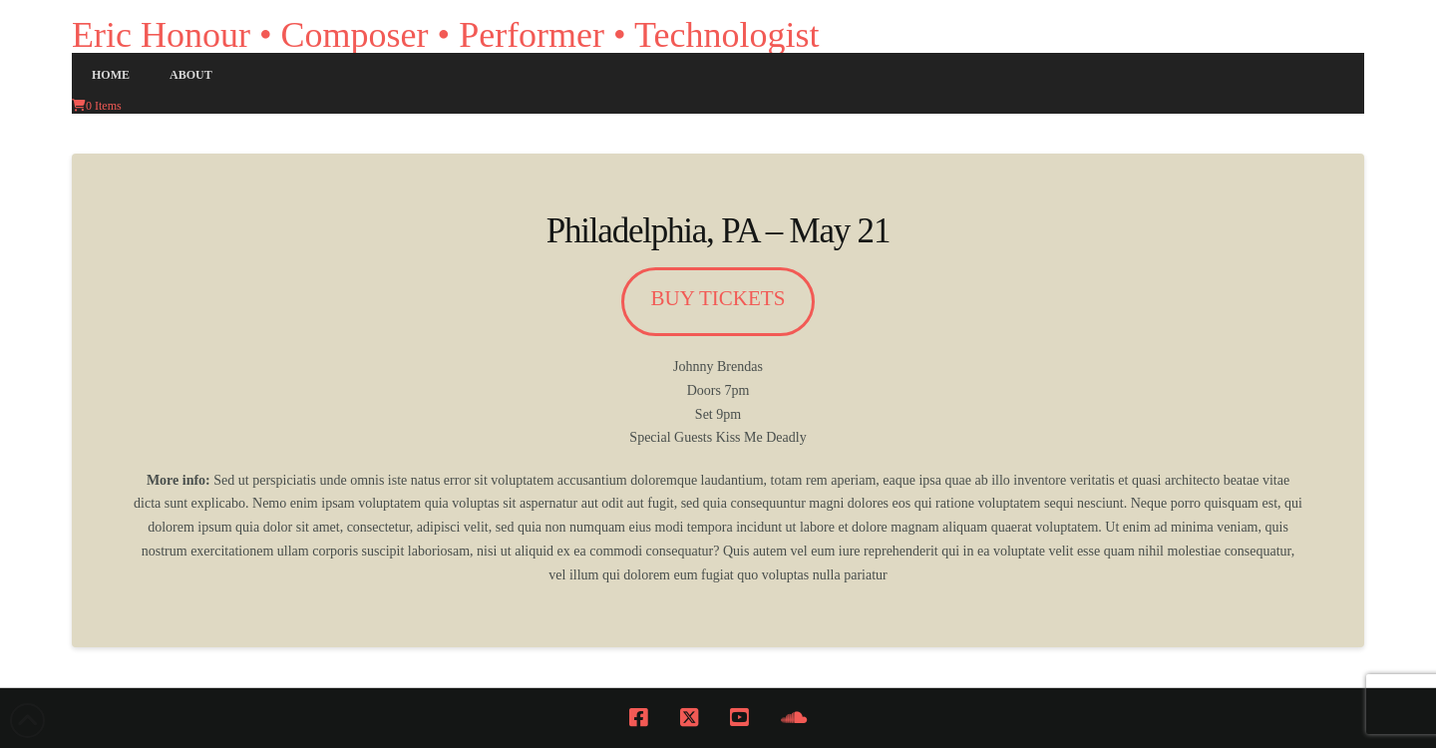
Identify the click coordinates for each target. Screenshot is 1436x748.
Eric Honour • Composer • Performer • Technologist (445, 35)
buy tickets (718, 298)
